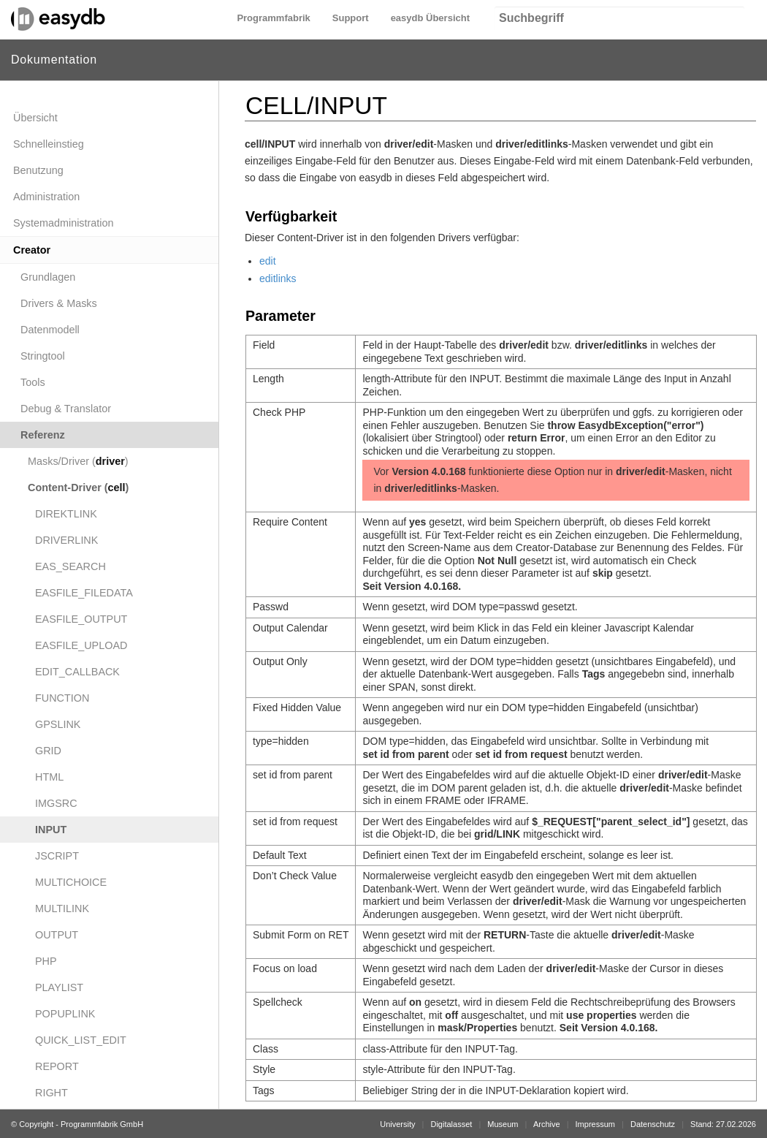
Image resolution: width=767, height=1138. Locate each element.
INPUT (50, 829)
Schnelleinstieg (48, 144)
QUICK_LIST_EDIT (80, 1040)
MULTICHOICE (71, 882)
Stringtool (42, 356)
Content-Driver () (78, 487)
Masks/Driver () (78, 461)
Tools (32, 382)
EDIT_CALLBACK (77, 672)
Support (350, 17)
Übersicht (35, 118)
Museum (502, 1124)
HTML (49, 777)
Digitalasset (451, 1124)
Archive (546, 1124)
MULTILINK (62, 908)
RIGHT (51, 1093)
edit (267, 261)
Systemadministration (63, 223)
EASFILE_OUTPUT (81, 619)
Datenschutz (652, 1124)
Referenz (42, 435)
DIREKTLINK (66, 514)
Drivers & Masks (58, 303)
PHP (46, 961)
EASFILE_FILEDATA (84, 593)
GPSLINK (57, 724)
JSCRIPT (57, 856)
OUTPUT (56, 935)
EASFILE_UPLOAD (81, 645)
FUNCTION (62, 698)
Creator (31, 250)
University (397, 1124)
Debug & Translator (65, 408)
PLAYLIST (59, 987)
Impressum (595, 1124)
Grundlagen (47, 277)
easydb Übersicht (430, 17)
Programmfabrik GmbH (102, 1124)
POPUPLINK (65, 1014)
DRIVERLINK (66, 540)
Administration (46, 196)
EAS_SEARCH (70, 566)
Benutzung (38, 170)
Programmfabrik (273, 17)
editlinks (278, 278)
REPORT (57, 1066)
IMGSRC (56, 803)
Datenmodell (50, 329)
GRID (48, 750)
